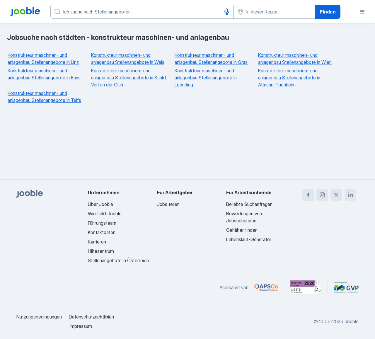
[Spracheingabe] (227, 12)
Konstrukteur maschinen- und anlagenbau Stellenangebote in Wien (295, 58)
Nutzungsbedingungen (39, 317)
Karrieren (97, 242)
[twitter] (336, 195)
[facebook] (308, 195)
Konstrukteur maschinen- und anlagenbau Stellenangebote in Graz (211, 58)
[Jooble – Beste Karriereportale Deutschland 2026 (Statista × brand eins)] (306, 287)
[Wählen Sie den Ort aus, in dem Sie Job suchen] (274, 12)
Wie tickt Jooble (105, 214)
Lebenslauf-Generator (248, 239)
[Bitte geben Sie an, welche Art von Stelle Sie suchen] (142, 12)
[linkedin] (350, 195)
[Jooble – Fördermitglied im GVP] (346, 287)
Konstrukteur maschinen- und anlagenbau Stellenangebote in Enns (44, 74)
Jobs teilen (168, 204)
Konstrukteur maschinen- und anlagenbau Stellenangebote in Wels (127, 58)
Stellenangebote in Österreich (118, 260)
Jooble (352, 321)
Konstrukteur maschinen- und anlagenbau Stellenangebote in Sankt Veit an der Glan (128, 78)
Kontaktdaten (101, 232)
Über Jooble (100, 204)
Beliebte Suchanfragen (249, 204)
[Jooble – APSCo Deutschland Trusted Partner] (266, 287)
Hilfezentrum (101, 251)
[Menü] (362, 12)
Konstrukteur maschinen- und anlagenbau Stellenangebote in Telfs (44, 96)
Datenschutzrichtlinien (91, 317)
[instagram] (322, 195)
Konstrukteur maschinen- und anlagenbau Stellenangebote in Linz (43, 58)
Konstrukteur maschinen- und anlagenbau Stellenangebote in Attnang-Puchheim (289, 78)
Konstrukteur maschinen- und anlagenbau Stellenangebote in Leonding (206, 78)
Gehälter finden (242, 230)
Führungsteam (102, 223)
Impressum (81, 326)
